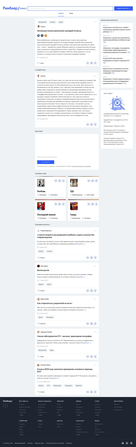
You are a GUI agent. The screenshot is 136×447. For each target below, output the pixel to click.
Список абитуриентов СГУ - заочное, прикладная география (64, 336)
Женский (60, 401)
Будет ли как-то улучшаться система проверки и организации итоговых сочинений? (115, 71)
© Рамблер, (6, 443)
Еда (58, 412)
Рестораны (79, 412)
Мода (59, 404)
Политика (22, 410)
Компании (41, 407)
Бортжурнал (118, 410)
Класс (40, 421)
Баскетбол (98, 410)
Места (21, 432)
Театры (78, 410)
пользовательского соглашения (81, 166)
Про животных (100, 432)
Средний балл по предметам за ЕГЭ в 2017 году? (116, 121)
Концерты (79, 407)
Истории (22, 424)
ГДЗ (72, 191)
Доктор (60, 421)
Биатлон (97, 412)
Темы (39, 427)
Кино (77, 404)
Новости (116, 404)
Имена (78, 427)
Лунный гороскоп (82, 432)
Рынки (40, 410)
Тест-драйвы (118, 407)
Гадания (78, 429)
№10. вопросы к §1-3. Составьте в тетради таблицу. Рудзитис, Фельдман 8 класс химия (116, 132)
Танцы (73, 215)
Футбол (97, 404)
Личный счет (42, 412)
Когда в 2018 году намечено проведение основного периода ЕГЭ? (64, 370)
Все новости (23, 401)
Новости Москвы (24, 407)
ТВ (95, 427)
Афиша (78, 401)
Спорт (97, 401)
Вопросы (60, 424)
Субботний (23, 421)
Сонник (78, 424)
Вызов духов (43, 270)
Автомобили (118, 401)
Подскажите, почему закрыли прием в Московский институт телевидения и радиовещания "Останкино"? (116, 81)
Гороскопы (80, 421)
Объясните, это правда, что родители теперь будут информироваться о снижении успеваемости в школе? (116, 50)
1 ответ (40, 63)
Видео (97, 421)
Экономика (41, 404)
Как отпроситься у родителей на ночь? (54, 303)
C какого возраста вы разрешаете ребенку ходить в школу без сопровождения (65, 236)
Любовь (41, 191)
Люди (21, 427)
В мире (21, 404)
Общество (22, 412)
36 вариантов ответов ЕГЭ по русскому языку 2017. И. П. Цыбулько (116, 115)
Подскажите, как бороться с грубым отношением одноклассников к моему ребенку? (116, 30)
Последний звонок (46, 215)
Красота (60, 407)
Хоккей (97, 407)
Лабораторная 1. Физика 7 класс (114, 126)
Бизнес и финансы (44, 401)
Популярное (99, 424)
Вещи (21, 429)
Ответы (40, 424)
